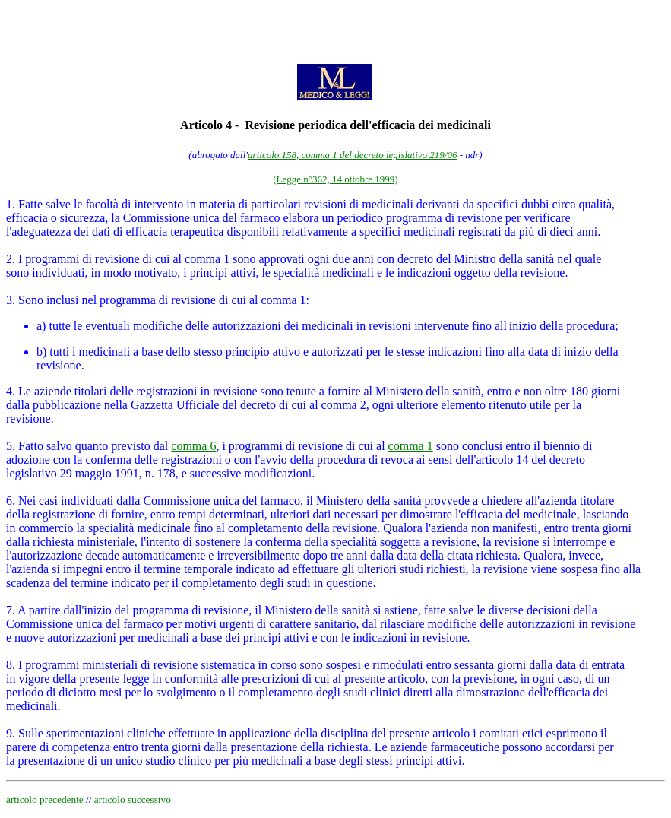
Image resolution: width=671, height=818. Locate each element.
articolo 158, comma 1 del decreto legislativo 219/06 (352, 154)
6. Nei (21, 500)
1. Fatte (24, 204)
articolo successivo (132, 799)
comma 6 (193, 445)
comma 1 (410, 445)
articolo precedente (45, 799)
